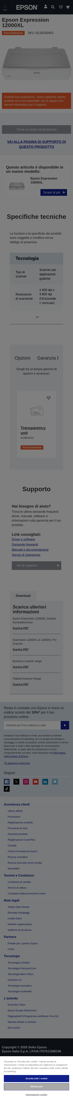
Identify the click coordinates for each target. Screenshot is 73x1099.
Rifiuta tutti (37, 1086)
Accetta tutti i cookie (37, 1078)
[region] (36, 1077)
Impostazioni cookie (36, 1094)
